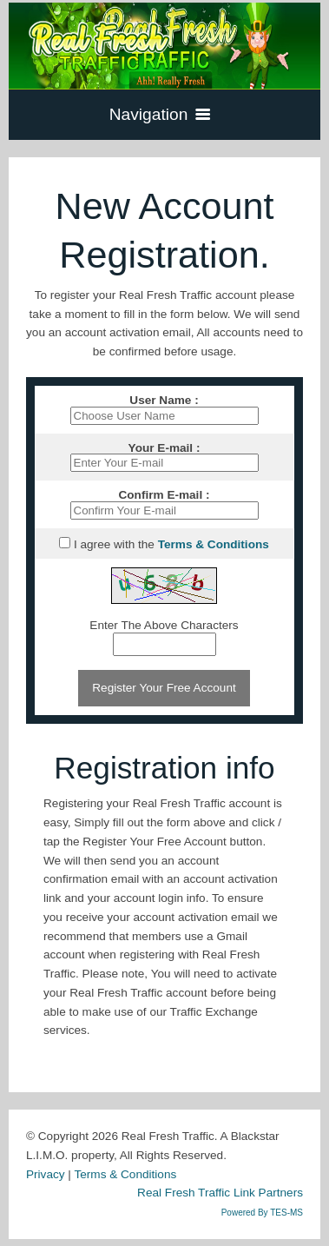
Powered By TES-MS (262, 1212)
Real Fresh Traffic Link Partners (220, 1192)
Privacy (45, 1174)
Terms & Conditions (125, 1174)
